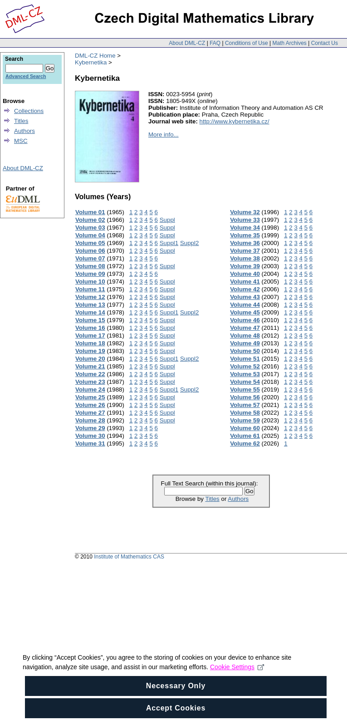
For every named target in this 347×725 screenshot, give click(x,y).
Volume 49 (245, 343)
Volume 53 (245, 374)
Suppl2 (189, 243)
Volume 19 (90, 351)
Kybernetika (91, 62)
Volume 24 (90, 389)
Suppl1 (169, 243)
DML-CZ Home (95, 55)
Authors (238, 498)
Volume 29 (90, 428)
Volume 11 (90, 289)
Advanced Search (25, 76)
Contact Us (324, 43)
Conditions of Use (246, 43)
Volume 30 (90, 435)
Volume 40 (245, 273)
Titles (212, 498)
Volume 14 (90, 312)
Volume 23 (90, 381)
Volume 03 (90, 227)
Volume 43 (245, 297)
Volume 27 (90, 412)
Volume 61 (245, 435)
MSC (21, 140)
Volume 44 (245, 304)
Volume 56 (245, 397)
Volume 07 (90, 258)
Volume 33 (245, 219)
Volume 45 (245, 312)
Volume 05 (90, 243)
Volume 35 (245, 235)
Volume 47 (245, 327)
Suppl (167, 219)
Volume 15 (90, 320)
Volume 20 (90, 358)
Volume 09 (90, 273)
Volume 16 (90, 327)
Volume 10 (90, 281)
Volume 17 (90, 335)
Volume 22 (90, 374)
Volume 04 (90, 235)
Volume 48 (245, 335)
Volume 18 (90, 343)
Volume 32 (245, 212)
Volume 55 (245, 389)
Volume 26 (90, 405)
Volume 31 (90, 443)
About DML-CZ (187, 43)
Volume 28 (90, 420)
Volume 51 (245, 358)
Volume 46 (245, 320)
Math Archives (289, 43)
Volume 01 (90, 212)
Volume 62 (245, 443)
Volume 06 (90, 250)
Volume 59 (245, 420)
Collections (29, 111)
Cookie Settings (237, 682)
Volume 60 (245, 428)
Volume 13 (90, 304)
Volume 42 (245, 289)
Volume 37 (245, 250)
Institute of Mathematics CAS (129, 557)
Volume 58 (245, 412)
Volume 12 (90, 297)
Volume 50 (245, 351)
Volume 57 (245, 405)
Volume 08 (90, 266)
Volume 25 (90, 397)
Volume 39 (245, 266)
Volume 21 (90, 366)
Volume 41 (245, 281)
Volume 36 (245, 243)
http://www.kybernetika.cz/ (234, 121)
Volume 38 (245, 258)
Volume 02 (90, 219)
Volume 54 (245, 381)
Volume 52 (245, 366)
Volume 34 (245, 227)
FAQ (215, 43)
